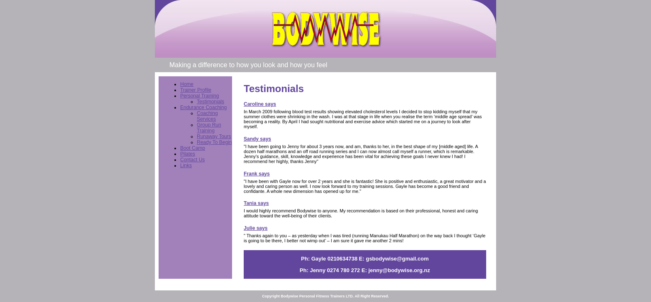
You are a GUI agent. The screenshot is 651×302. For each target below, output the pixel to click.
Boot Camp (192, 148)
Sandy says (257, 139)
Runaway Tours (214, 136)
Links (186, 165)
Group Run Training (209, 128)
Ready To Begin (214, 142)
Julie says (255, 228)
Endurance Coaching (203, 107)
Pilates (187, 154)
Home (186, 84)
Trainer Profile (195, 90)
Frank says (257, 174)
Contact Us (192, 160)
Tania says (256, 203)
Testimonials (210, 102)
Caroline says (260, 104)
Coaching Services (207, 116)
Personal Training (199, 96)
